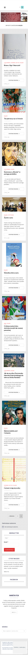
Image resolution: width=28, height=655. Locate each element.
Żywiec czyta (8, 218)
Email (6, 542)
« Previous (11, 516)
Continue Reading (13, 80)
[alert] (14, 527)
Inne (5, 323)
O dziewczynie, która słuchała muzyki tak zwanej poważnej (13, 328)
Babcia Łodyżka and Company (10, 432)
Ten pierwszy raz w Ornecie (13, 119)
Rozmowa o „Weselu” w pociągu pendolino (12, 173)
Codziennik (7, 62)
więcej (13, 612)
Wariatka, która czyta (11, 273)
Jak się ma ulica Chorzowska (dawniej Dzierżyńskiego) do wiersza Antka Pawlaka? (13, 375)
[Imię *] (11, 538)
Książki (22, 62)
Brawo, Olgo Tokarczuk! (12, 65)
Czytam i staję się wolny (12, 488)
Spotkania (11, 215)
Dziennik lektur (15, 62)
